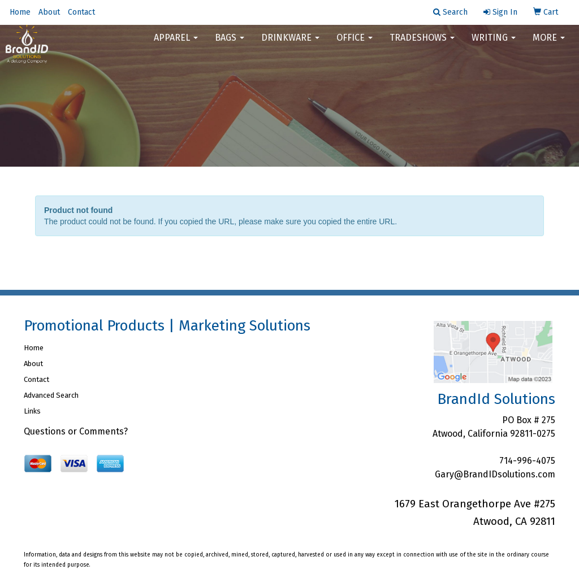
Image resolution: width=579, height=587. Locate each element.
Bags (229, 45)
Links (32, 411)
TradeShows (422, 45)
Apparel (176, 45)
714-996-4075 (527, 460)
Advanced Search (51, 395)
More (549, 45)
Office (354, 45)
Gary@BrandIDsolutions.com (495, 474)
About (49, 12)
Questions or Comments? (76, 431)
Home (20, 12)
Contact (81, 12)
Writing (494, 45)
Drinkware (290, 45)
